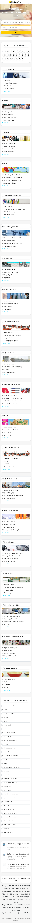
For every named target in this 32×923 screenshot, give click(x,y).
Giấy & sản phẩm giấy (11, 605)
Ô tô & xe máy (9, 542)
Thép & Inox (9, 573)
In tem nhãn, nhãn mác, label (12, 180)
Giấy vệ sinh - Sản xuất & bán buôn (13, 621)
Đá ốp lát (6, 369)
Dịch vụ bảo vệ (7, 306)
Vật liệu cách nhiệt (8, 527)
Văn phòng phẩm (9, 214)
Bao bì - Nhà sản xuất (9, 427)
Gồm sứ (5, 687)
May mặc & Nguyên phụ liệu (13, 636)
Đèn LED (6, 461)
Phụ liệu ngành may (9, 653)
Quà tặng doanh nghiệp (12, 384)
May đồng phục (8, 650)
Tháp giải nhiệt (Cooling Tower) (12, 530)
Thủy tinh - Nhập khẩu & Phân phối (13, 401)
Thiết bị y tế (7, 86)
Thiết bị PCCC (7, 309)
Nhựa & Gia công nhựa (10, 778)
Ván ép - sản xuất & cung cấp (12, 335)
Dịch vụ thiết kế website (18, 864)
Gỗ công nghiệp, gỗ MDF (11, 340)
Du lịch (6, 744)
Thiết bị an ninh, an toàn (10, 303)
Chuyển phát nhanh (9, 498)
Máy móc (6, 771)
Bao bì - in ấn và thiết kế (10, 430)
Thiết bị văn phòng (9, 212)
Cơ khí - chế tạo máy (9, 117)
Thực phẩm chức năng (10, 83)
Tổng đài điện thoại (9, 240)
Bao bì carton (7, 435)
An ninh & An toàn (10, 290)
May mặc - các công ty (10, 647)
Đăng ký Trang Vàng (10, 878)
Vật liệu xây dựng (10, 353)
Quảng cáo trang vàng (18, 854)
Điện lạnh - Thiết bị (9, 521)
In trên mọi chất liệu (9, 183)
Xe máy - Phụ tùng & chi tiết (11, 556)
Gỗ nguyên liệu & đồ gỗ (13, 321)
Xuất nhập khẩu (8, 832)
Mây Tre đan (7, 682)
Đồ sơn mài (6, 684)
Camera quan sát (8, 301)
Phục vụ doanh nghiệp (10, 740)
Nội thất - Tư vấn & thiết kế (12, 458)
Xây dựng (6, 828)
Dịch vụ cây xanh (9, 467)
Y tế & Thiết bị (9, 69)
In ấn (6, 164)
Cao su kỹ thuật (8, 149)
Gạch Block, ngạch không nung (12, 366)
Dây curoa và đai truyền (10, 272)
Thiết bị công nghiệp (9, 269)
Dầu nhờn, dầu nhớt (9, 561)
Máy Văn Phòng (8, 206)
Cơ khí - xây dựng (8, 120)
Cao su (6, 132)
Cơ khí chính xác (8, 114)
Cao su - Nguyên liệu (9, 143)
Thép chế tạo (8, 593)
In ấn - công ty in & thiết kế (11, 175)
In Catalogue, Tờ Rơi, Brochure (12, 177)
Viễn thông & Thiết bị (11, 227)
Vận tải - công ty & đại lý (10, 490)
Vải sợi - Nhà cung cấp (10, 656)
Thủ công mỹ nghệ (10, 668)
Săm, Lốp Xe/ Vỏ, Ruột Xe (10, 558)
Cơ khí (6, 101)
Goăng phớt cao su (9, 151)
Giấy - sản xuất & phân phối (11, 616)
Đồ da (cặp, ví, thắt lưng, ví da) (12, 398)
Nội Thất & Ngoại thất (12, 447)
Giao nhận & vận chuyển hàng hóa (13, 495)
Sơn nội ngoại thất (9, 372)
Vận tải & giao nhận (11, 479)
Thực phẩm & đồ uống (10, 813)
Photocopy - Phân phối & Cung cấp (14, 209)
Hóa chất (6, 759)
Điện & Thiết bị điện (9, 729)
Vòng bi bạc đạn (8, 275)
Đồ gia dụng (7, 736)
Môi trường (7, 775)
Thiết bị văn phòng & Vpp (13, 195)
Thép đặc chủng (8, 590)
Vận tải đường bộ (8, 493)
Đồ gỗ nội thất (8, 338)
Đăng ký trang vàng (18, 844)
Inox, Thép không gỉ (10, 584)
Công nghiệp (8, 258)
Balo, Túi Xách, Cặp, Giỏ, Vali (11, 404)
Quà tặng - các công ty (10, 395)
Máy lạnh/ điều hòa (9, 524)
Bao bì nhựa (7, 432)
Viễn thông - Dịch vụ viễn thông (12, 243)
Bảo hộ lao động (9, 713)
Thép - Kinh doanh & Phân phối (13, 587)
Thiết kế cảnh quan (9, 464)
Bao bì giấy (6, 624)
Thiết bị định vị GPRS (9, 246)
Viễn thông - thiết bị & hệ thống (12, 238)
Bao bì (6, 416)
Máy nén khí (7, 277)
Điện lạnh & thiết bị (11, 510)
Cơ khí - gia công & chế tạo (11, 112)
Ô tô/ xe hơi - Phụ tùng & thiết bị (13, 553)
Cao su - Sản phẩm (9, 146)
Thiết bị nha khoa (9, 88)
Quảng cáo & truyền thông (12, 798)
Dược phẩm (7, 80)
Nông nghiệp (7, 786)
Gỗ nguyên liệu (8, 332)
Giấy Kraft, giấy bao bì (10, 619)
